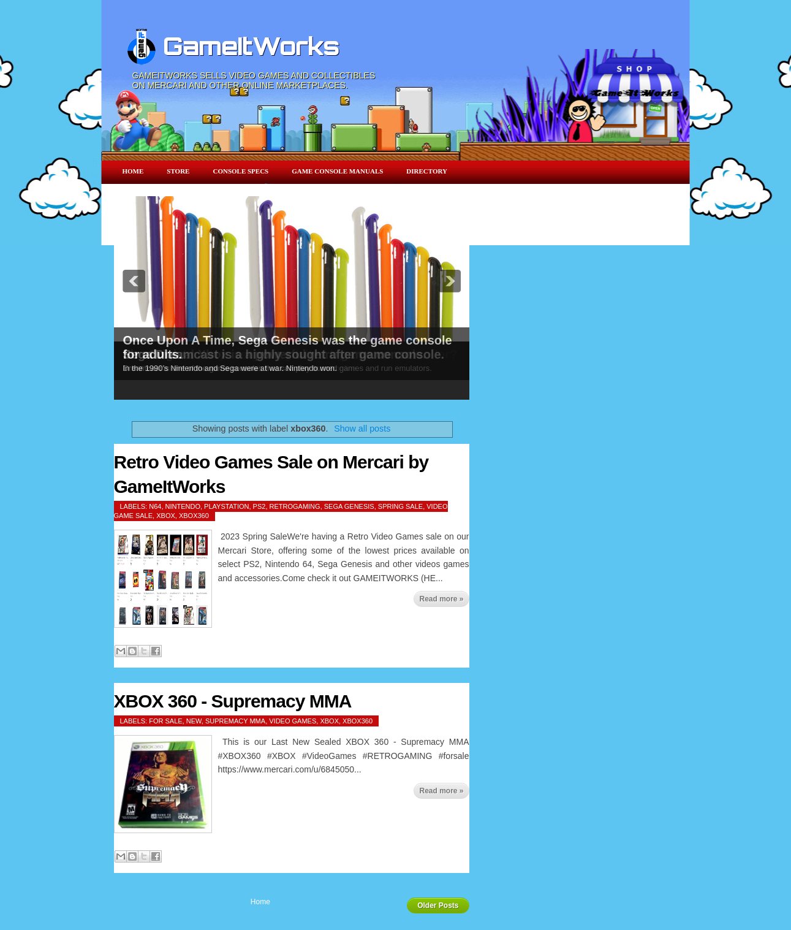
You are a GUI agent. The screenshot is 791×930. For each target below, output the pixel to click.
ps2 (259, 506)
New (194, 721)
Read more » (441, 599)
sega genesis (349, 506)
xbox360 (194, 515)
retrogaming (295, 506)
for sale (165, 721)
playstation (226, 506)
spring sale (400, 506)
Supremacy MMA (235, 721)
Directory (426, 171)
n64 (155, 506)
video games (292, 721)
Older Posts (437, 905)
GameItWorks (251, 46)
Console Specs (240, 171)
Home (133, 171)
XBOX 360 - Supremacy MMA (233, 701)
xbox (165, 515)
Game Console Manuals (337, 171)
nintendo (182, 506)
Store (178, 171)
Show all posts (362, 428)
